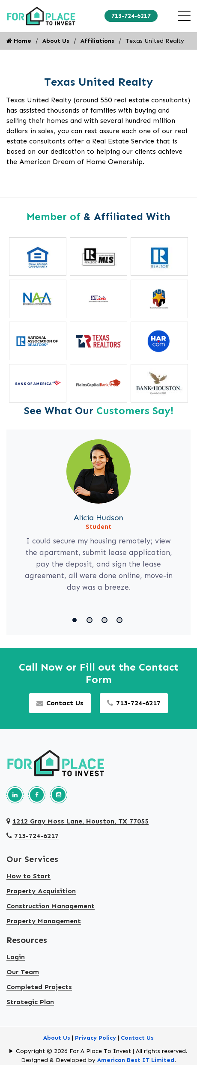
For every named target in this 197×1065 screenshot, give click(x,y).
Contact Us (60, 703)
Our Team (22, 972)
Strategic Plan (30, 1002)
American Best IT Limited (135, 1060)
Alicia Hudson (98, 517)
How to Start (28, 876)
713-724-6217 (131, 16)
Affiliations (97, 41)
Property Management (43, 921)
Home (18, 41)
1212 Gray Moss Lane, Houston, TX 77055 (77, 821)
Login (15, 957)
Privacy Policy (95, 1037)
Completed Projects (39, 987)
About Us (55, 41)
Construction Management (50, 906)
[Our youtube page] (58, 794)
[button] (76, 620)
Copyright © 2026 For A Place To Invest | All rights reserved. (102, 1051)
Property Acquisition (41, 891)
